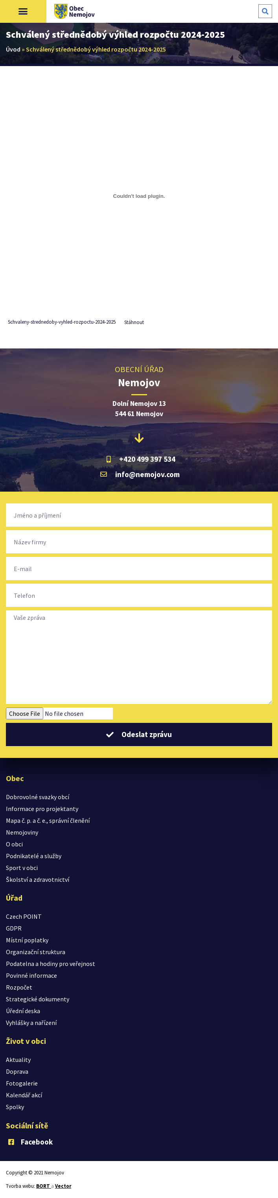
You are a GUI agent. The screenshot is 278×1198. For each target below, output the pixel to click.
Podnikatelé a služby (33, 856)
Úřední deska (23, 1011)
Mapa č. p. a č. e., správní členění (48, 820)
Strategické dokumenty (37, 999)
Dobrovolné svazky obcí (37, 797)
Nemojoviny (22, 832)
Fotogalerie (22, 1083)
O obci (14, 844)
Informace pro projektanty (42, 809)
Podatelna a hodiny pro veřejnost (50, 964)
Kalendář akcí (24, 1095)
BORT (43, 1186)
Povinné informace (31, 975)
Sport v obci (22, 868)
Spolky (15, 1107)
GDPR (14, 928)
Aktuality (18, 1059)
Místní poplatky (27, 940)
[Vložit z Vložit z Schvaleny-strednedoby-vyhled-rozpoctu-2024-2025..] (139, 196)
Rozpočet (19, 987)
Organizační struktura (35, 952)
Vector (63, 1186)
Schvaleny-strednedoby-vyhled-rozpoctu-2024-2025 (62, 322)
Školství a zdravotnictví (37, 879)
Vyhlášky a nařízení (31, 1023)
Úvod (13, 49)
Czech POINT (24, 916)
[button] (23, 11)
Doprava (17, 1071)
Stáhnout (134, 322)
